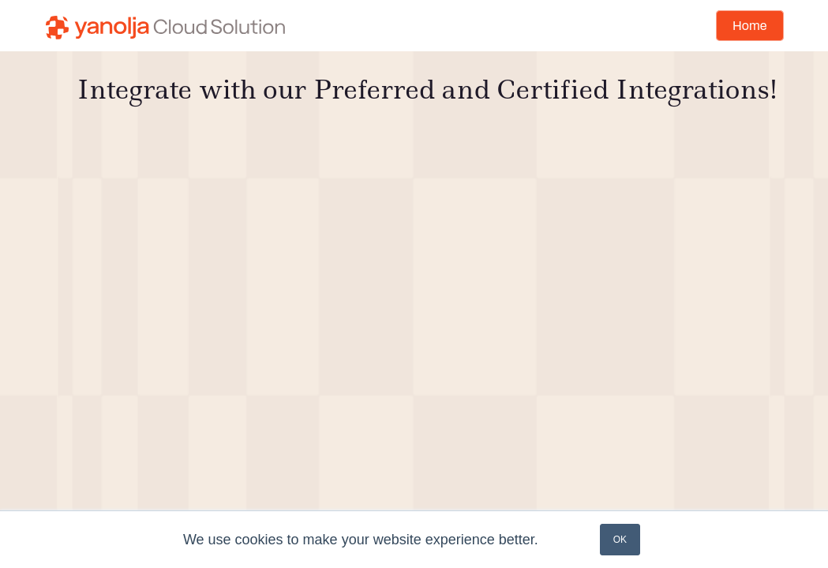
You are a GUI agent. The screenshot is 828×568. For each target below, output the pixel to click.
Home (749, 25)
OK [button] (620, 539)
